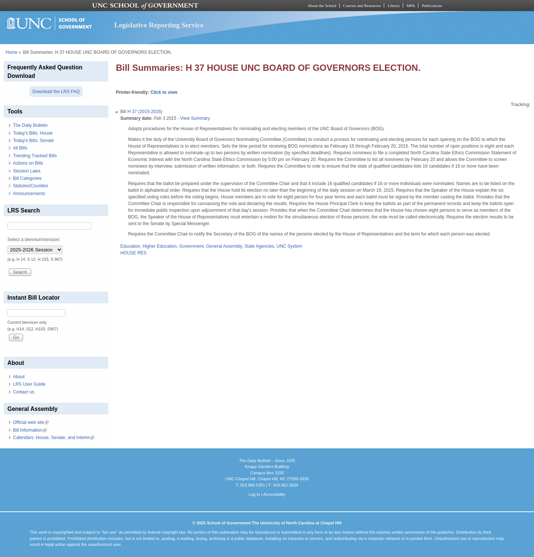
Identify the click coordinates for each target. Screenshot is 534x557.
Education (130, 246)
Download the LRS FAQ (55, 91)
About (18, 376)
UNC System (289, 246)
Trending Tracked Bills (35, 155)
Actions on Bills (28, 163)
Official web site (31, 422)
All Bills (20, 148)
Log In (254, 494)
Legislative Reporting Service (159, 25)
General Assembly (224, 246)
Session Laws (26, 171)
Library (394, 5)
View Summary (195, 118)
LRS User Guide (29, 384)
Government (191, 246)
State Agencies (259, 246)
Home (11, 52)
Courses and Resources (362, 5)
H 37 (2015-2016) (145, 111)
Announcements (29, 193)
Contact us (23, 392)
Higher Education (159, 246)
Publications (432, 5)
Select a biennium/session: (33, 239)
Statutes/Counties (30, 185)
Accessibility (274, 494)
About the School (322, 5)
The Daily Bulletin (30, 125)
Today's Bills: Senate (33, 140)
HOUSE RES (133, 253)
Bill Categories (27, 178)
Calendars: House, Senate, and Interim (53, 437)
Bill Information (30, 430)
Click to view (164, 92)
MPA (410, 5)
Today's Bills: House (33, 133)
